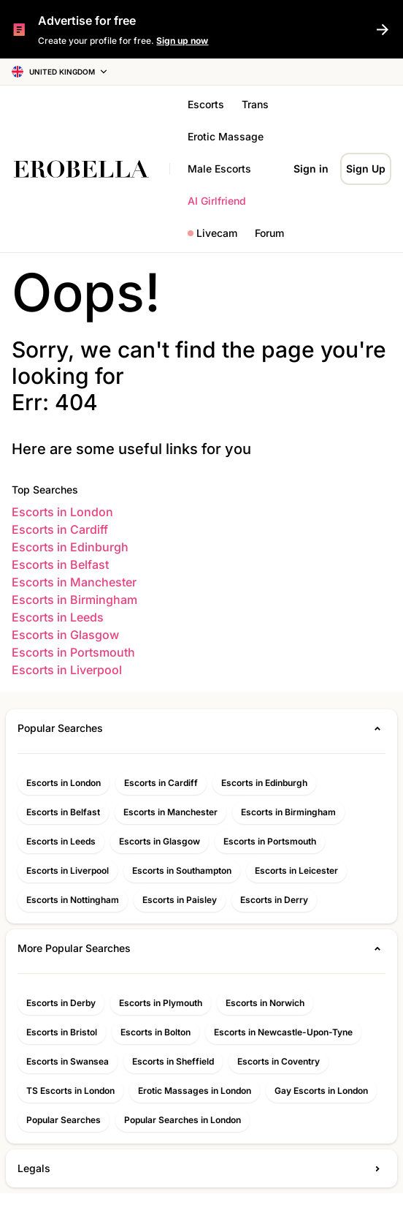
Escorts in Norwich (265, 1002)
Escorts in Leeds (58, 617)
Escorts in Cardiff (60, 529)
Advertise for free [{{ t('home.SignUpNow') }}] (87, 20)
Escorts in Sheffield (173, 1061)
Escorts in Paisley (179, 899)
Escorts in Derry (274, 899)
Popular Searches (63, 1119)
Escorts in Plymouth (160, 1002)
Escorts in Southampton (181, 870)
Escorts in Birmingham (74, 599)
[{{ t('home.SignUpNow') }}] (382, 29)
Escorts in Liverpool (67, 669)
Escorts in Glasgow (65, 634)
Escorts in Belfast (60, 564)
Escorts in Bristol (61, 1032)
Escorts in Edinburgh (70, 547)
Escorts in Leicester (296, 870)
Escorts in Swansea (67, 1061)
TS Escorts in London (70, 1090)
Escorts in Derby (61, 1002)
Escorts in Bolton (155, 1032)
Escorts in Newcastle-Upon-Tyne (283, 1032)
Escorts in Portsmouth (73, 652)
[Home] (89, 169)
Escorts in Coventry (278, 1061)
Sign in (311, 168)
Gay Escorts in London (321, 1090)
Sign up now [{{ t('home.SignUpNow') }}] (182, 40)
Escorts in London (62, 512)
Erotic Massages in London (194, 1090)
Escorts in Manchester (74, 582)
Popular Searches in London (182, 1119)
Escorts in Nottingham (72, 899)
